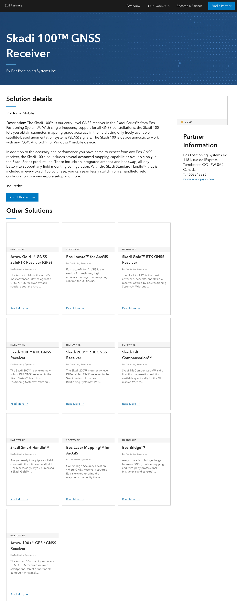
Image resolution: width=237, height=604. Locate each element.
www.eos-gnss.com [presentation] (198, 179)
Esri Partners (13, 5)
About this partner (22, 197)
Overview (133, 6)
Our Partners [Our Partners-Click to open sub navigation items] (157, 6)
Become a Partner (189, 6)
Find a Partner (221, 6)
